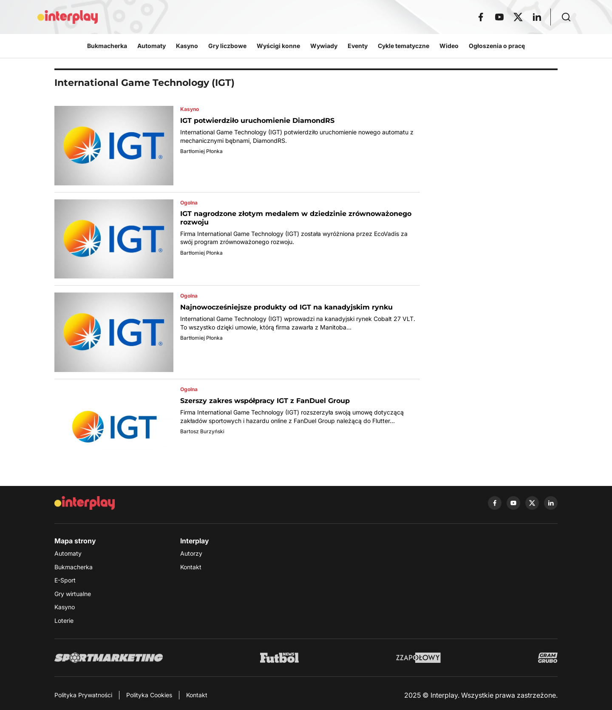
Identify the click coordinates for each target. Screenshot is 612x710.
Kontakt (190, 567)
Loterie (64, 620)
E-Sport (65, 580)
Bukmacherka (73, 567)
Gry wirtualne (72, 593)
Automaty (68, 553)
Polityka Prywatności (83, 695)
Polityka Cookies (149, 695)
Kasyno (64, 607)
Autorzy (191, 553)
